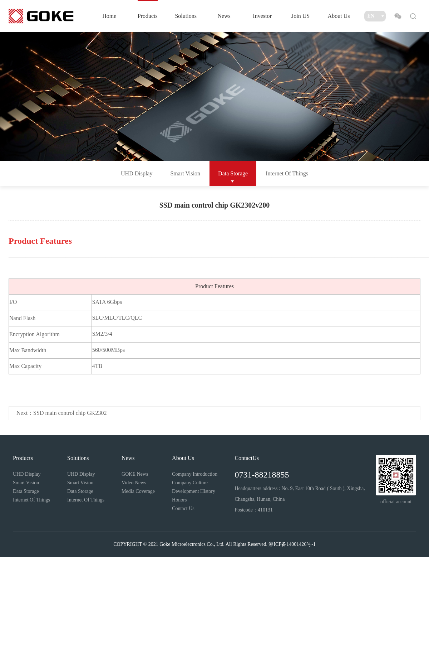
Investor (262, 16)
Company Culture (190, 482)
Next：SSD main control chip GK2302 (61, 413)
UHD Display (136, 173)
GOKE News (135, 474)
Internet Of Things (287, 173)
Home (109, 16)
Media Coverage (138, 491)
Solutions (185, 16)
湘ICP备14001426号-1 (291, 544)
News (223, 16)
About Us (339, 16)
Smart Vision (185, 173)
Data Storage (233, 173)
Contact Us (183, 508)
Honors (179, 500)
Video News (134, 482)
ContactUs (247, 458)
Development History (193, 491)
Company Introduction (194, 474)
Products (148, 16)
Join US (300, 16)
